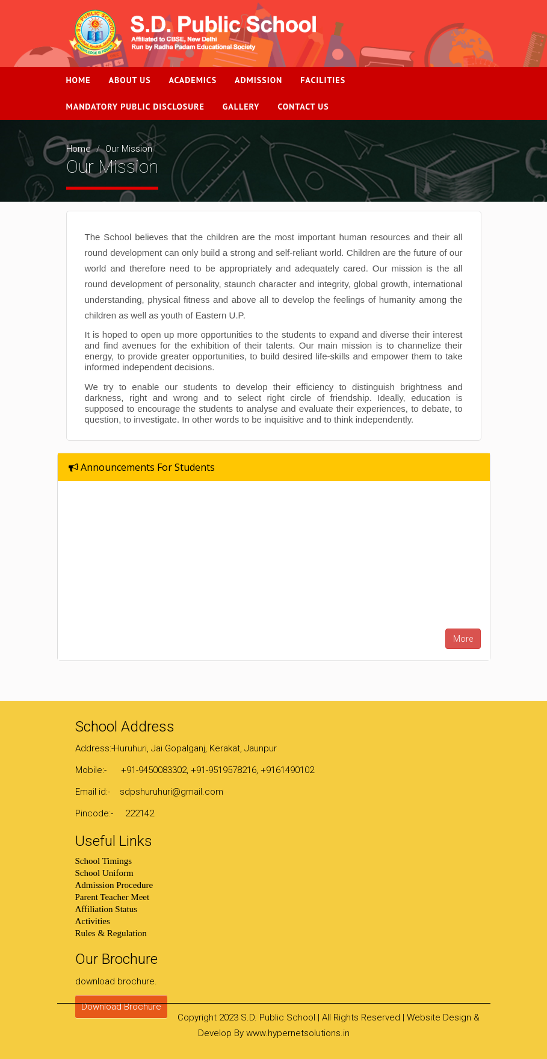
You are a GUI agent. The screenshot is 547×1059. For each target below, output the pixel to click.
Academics (193, 80)
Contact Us (303, 106)
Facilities (322, 80)
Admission (258, 80)
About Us (130, 80)
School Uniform (104, 873)
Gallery (241, 106)
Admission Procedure (114, 885)
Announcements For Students (142, 467)
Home (78, 80)
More (463, 639)
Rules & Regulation (111, 933)
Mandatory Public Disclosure (135, 106)
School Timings (103, 861)
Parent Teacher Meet (112, 897)
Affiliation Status (106, 909)
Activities (92, 921)
